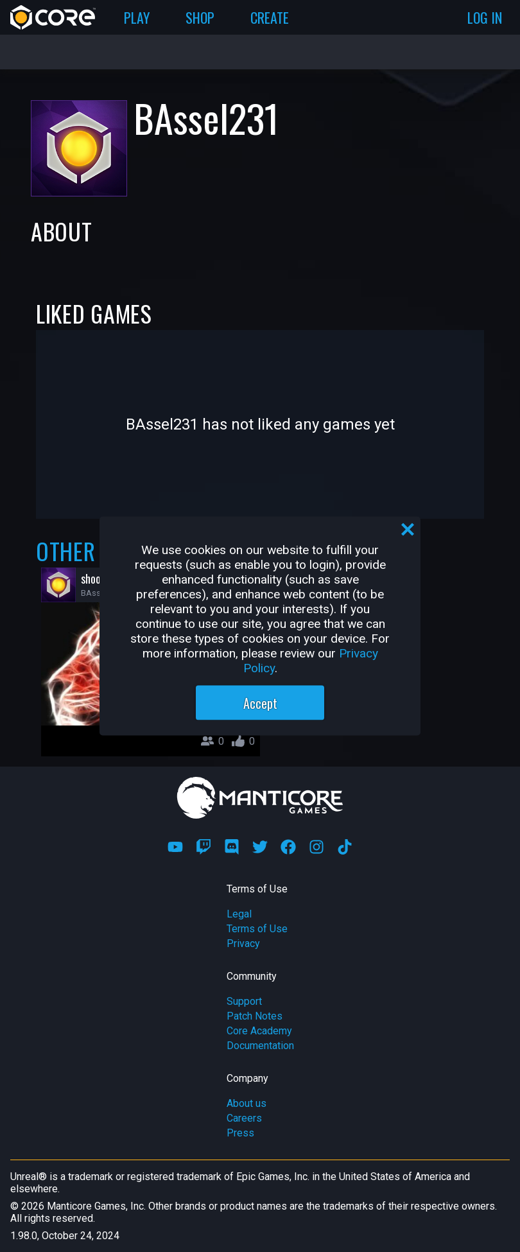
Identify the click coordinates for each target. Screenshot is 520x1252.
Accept (260, 703)
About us (246, 1103)
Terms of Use (257, 929)
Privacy (243, 943)
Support (244, 1001)
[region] (260, 626)
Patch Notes (254, 1016)
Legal (239, 914)
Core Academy (259, 1031)
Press (240, 1133)
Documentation (260, 1045)
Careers (244, 1118)
